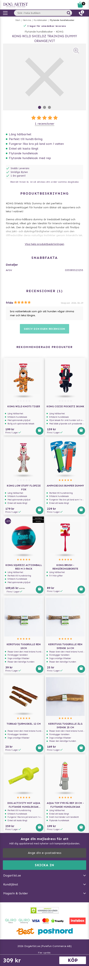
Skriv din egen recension (44, 328)
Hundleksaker (40, 20)
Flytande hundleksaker (62, 20)
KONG (59, 31)
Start (18, 20)
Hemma (27, 20)
